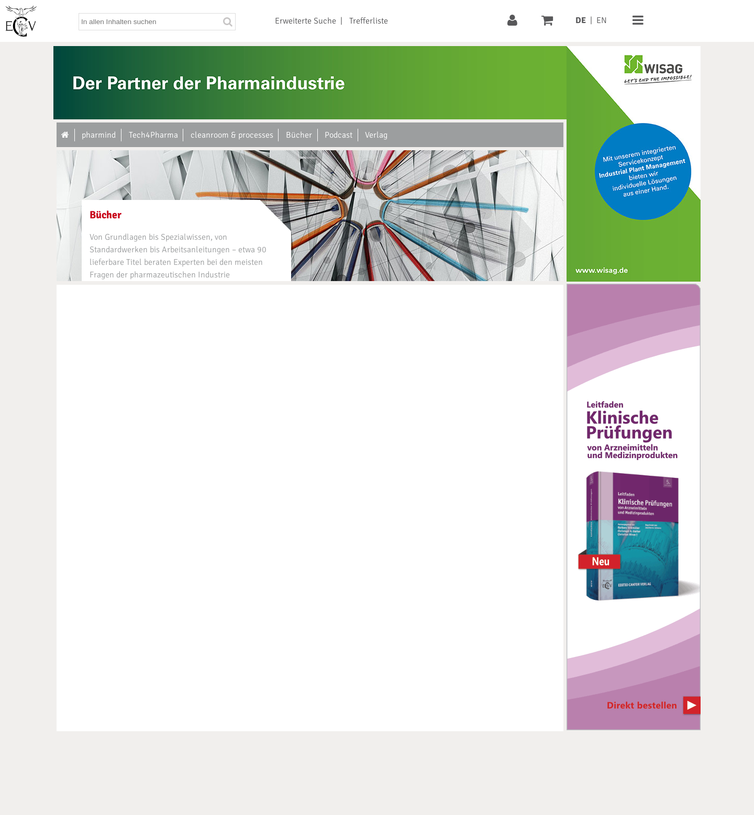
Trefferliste (368, 21)
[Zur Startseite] (66, 135)
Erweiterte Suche (305, 21)
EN (601, 20)
